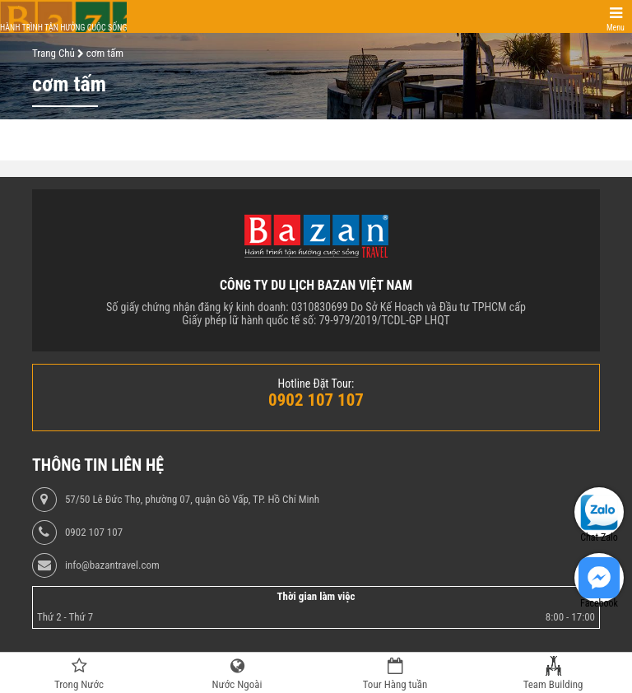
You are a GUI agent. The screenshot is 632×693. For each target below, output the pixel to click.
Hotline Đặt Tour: (316, 383)
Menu (615, 27)
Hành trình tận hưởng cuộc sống (63, 27)
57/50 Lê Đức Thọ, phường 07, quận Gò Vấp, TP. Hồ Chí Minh (192, 499)
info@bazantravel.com (112, 565)
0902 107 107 (94, 532)
